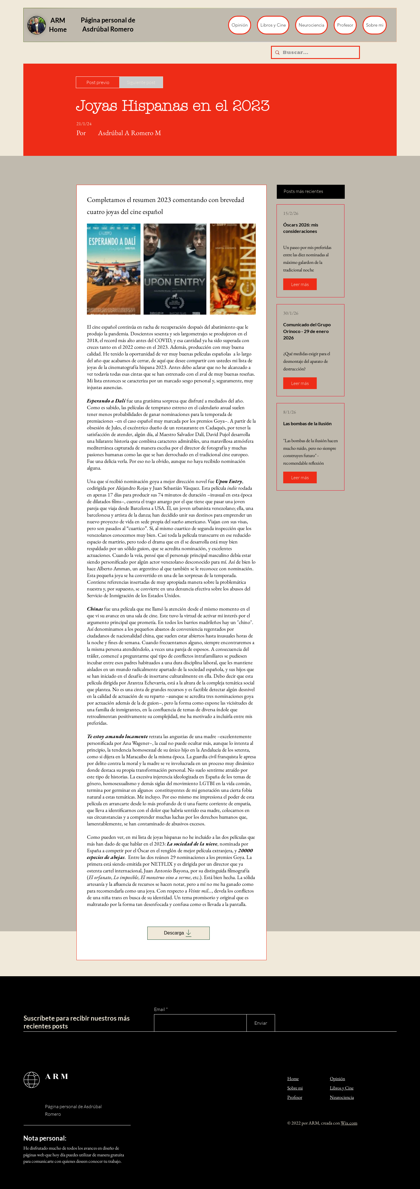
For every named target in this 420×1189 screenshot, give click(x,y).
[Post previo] (98, 82)
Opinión (337, 1078)
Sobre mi (295, 1088)
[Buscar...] (315, 52)
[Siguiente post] (141, 82)
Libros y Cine (342, 1088)
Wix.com (349, 1123)
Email (159, 1009)
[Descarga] (178, 933)
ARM (57, 1076)
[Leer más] (300, 284)
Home (293, 1078)
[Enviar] (260, 1023)
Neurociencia (342, 1097)
